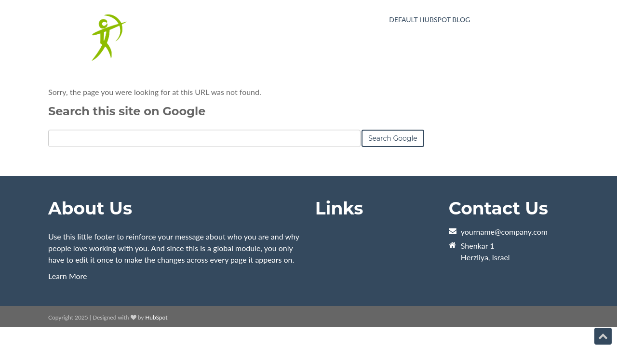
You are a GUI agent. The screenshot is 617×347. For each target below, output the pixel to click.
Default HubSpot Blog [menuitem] (429, 19)
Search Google (392, 138)
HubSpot (156, 317)
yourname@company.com (504, 231)
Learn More (67, 275)
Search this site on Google (126, 111)
